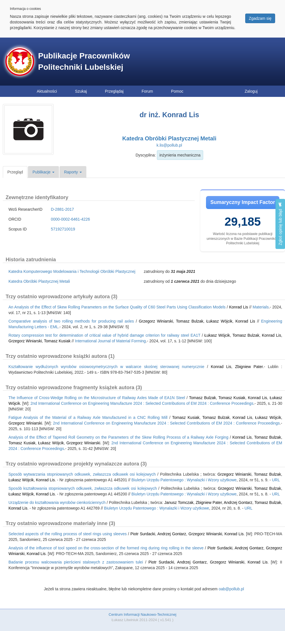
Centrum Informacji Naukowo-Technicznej (142, 614)
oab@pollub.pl (231, 589)
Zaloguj (251, 91)
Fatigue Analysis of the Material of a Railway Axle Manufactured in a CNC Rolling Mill (87, 417)
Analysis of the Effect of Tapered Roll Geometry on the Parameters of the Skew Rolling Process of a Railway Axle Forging (118, 437)
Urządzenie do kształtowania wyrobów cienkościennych (57, 502)
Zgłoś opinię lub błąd (280, 224)
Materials (261, 307)
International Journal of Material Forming (110, 341)
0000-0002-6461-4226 (70, 219)
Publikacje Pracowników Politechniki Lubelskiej (84, 61)
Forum (147, 91)
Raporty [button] (73, 172)
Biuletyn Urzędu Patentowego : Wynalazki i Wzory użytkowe (184, 480)
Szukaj (81, 91)
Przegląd (15, 172)
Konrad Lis (238, 307)
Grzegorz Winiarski (156, 321)
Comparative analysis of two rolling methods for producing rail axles (71, 321)
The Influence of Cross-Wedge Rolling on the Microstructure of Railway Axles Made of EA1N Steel (96, 397)
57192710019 (63, 229)
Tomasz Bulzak (189, 321)
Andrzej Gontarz (238, 502)
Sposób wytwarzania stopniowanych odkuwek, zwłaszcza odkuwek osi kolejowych (82, 474)
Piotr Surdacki (142, 534)
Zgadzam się (260, 18)
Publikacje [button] (43, 172)
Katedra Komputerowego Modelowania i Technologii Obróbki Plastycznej (71, 271)
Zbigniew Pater (249, 366)
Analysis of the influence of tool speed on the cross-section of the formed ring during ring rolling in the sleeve (105, 548)
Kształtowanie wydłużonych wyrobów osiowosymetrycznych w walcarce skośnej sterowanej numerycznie (106, 366)
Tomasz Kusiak (57, 341)
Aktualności (47, 91)
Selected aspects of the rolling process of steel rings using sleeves (67, 534)
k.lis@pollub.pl (169, 145)
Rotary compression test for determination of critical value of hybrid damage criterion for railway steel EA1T (104, 335)
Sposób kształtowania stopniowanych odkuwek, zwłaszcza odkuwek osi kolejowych (82, 488)
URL (276, 480)
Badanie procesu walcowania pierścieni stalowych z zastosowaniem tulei (75, 562)
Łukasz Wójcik (219, 321)
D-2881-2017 (62, 209)
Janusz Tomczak (178, 502)
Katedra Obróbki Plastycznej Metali (169, 138)
